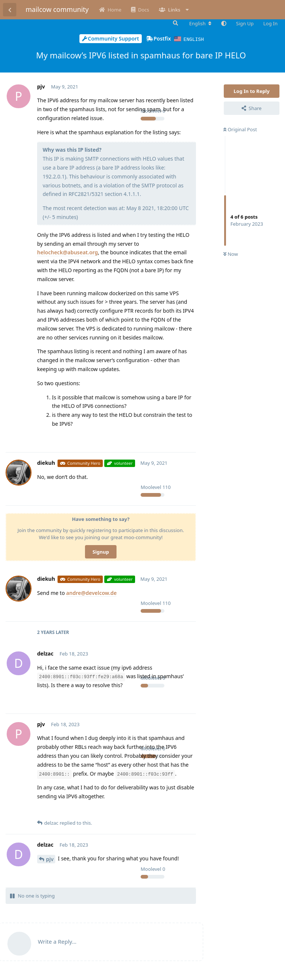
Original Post (240, 129)
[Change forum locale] (200, 23)
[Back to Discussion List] (9, 9)
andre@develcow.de (91, 592)
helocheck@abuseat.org (67, 251)
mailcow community (57, 9)
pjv (49, 858)
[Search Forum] (175, 23)
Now (230, 253)
